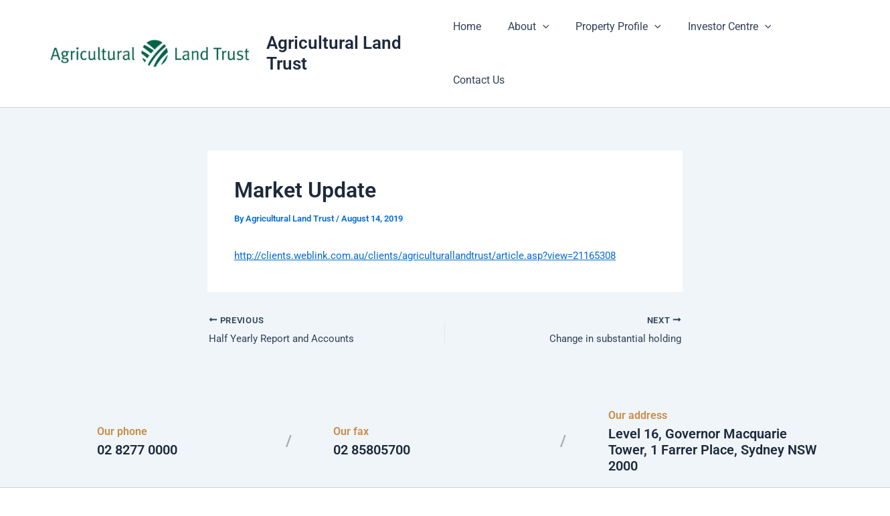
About (530, 33)
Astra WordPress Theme (575, 482)
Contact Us (810, 33)
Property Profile (615, 33)
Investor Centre (721, 33)
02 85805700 (371, 411)
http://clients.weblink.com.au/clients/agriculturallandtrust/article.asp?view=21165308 (438, 215)
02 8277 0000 (137, 411)
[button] (544, 33)
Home (474, 33)
